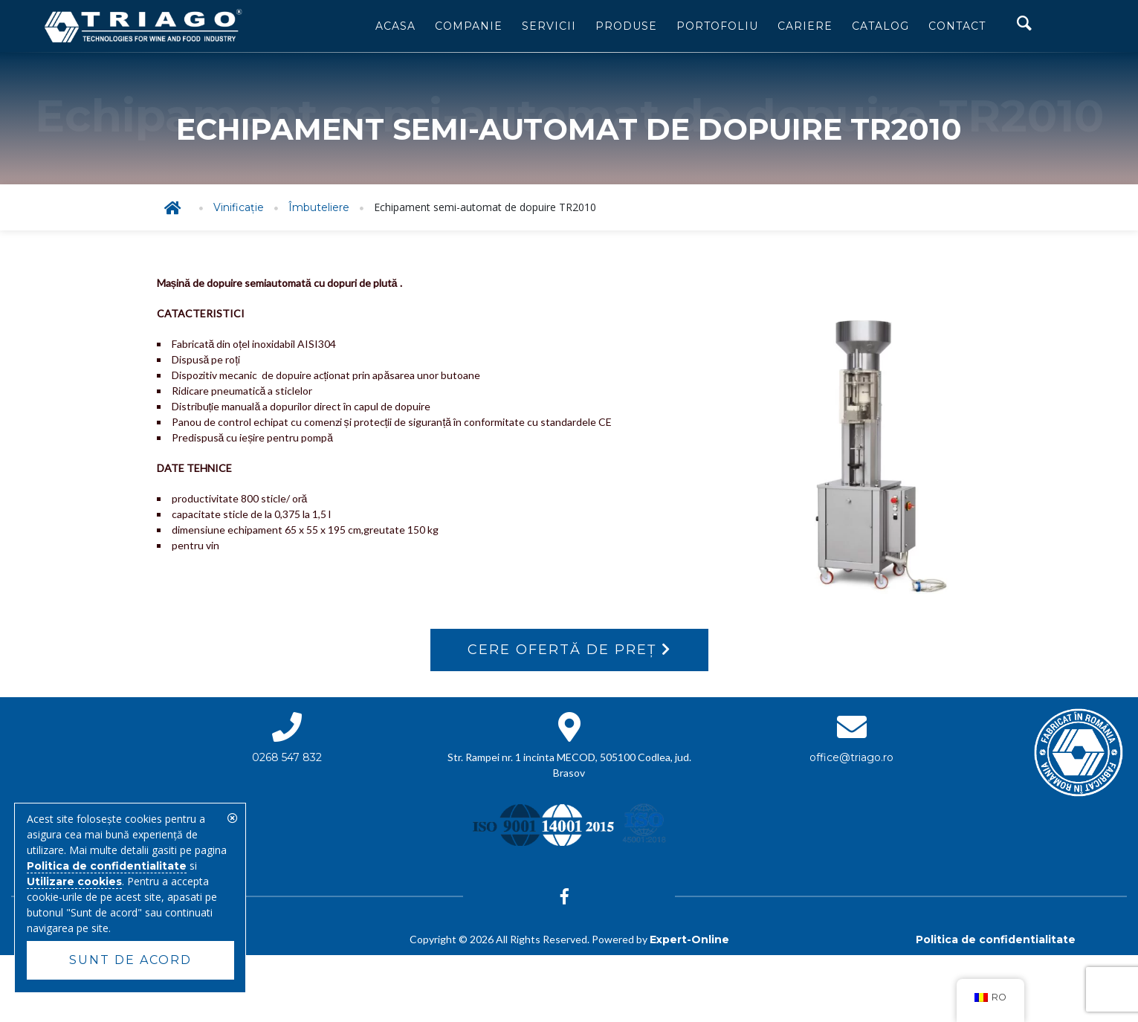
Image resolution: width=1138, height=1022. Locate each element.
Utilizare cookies (74, 881)
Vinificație (238, 207)
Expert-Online (689, 939)
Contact (957, 26)
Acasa (395, 26)
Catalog (880, 26)
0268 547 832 (287, 757)
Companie (468, 26)
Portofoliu (717, 26)
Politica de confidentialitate (996, 939)
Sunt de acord (130, 960)
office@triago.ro (851, 757)
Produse (626, 26)
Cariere (805, 26)
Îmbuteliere (318, 207)
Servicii (549, 26)
